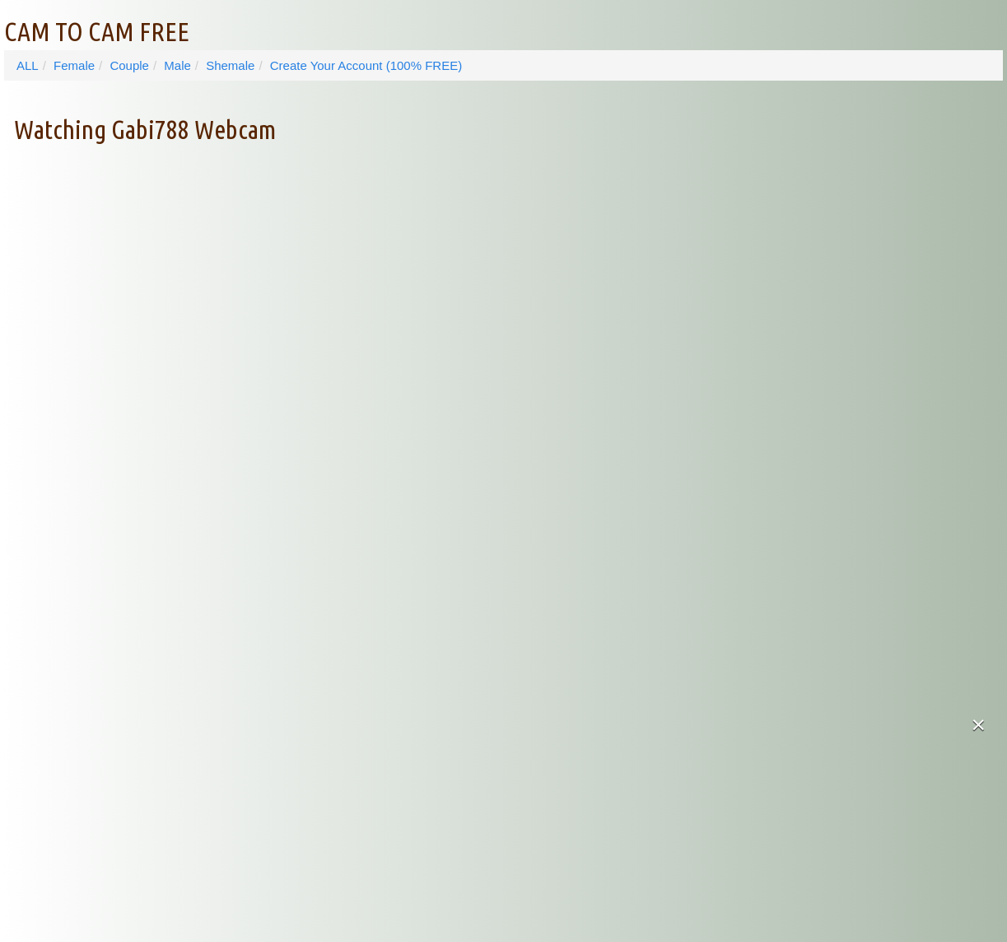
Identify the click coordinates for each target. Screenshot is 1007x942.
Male (177, 65)
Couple (129, 65)
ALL (27, 65)
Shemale (230, 65)
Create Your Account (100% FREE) (366, 65)
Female (74, 65)
